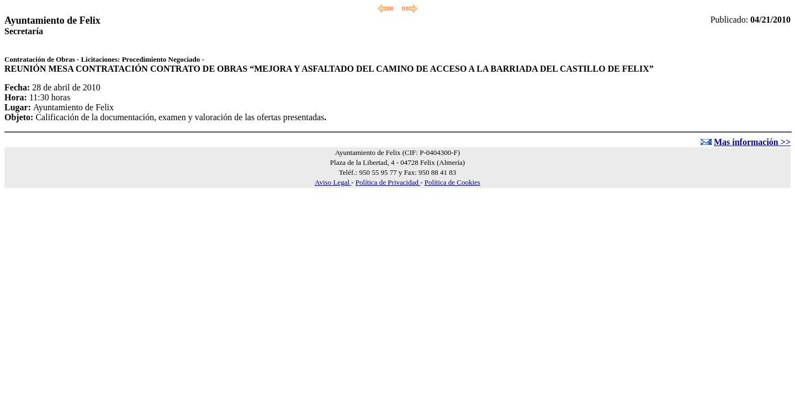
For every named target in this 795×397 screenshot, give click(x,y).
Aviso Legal (333, 182)
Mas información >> (752, 142)
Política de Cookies (452, 182)
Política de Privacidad (388, 182)
